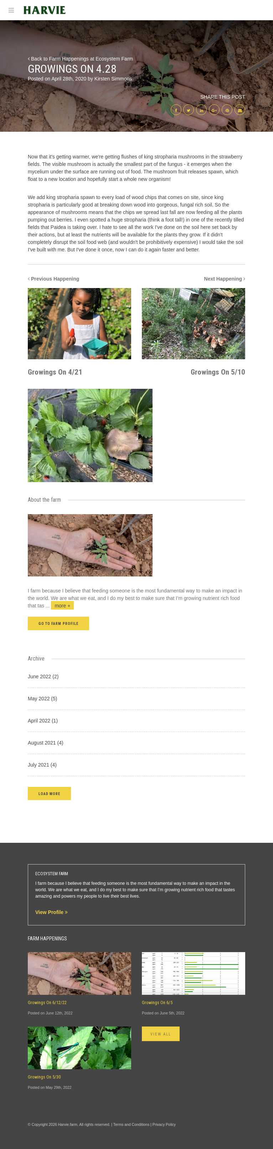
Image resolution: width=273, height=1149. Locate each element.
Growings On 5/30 (44, 1077)
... (60, 605)
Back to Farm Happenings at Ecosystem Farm (80, 59)
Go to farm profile (58, 623)
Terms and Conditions (131, 1124)
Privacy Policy (164, 1124)
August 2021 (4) (45, 743)
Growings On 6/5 (157, 1002)
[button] (49, 793)
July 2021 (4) (42, 765)
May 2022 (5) (42, 698)
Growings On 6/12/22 (47, 1002)
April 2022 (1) (43, 721)
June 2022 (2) (43, 676)
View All (160, 1034)
